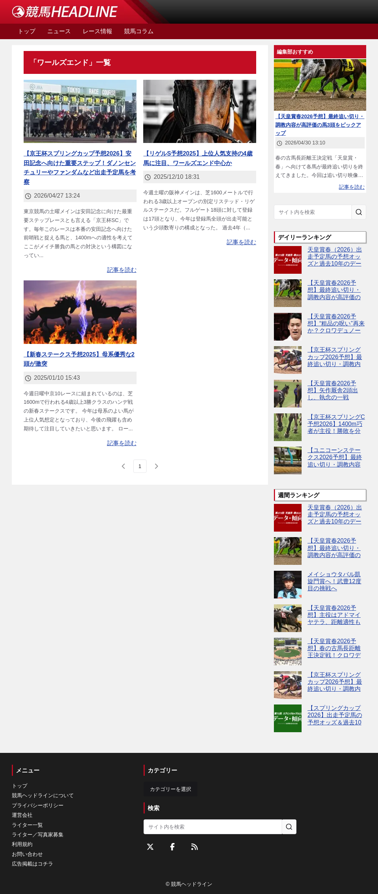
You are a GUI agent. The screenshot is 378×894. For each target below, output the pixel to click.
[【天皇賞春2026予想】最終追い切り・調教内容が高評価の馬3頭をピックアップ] (288, 293)
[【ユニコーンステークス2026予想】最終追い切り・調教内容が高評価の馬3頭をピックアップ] (288, 460)
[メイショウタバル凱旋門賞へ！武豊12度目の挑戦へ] (288, 584)
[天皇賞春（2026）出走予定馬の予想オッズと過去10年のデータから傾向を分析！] (288, 260)
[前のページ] (123, 466)
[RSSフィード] (194, 846)
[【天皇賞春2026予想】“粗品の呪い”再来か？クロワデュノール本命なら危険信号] (288, 327)
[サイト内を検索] (358, 212)
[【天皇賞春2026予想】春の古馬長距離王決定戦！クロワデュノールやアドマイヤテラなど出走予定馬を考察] (288, 651)
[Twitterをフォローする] (150, 846)
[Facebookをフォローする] (172, 846)
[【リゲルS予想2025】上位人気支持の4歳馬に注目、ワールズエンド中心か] (199, 111)
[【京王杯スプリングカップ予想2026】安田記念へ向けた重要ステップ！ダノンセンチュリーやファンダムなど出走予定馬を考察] (80, 111)
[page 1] (140, 466)
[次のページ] (156, 466)
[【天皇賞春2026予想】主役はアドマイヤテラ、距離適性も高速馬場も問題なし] (288, 618)
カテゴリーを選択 (170, 789)
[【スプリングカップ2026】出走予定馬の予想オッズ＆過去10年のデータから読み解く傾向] (288, 718)
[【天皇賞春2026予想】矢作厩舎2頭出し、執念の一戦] (288, 393)
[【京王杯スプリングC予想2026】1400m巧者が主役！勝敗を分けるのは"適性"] (288, 427)
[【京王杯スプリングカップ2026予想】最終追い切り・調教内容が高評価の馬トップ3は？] (288, 360)
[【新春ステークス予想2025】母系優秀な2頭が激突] (80, 312)
